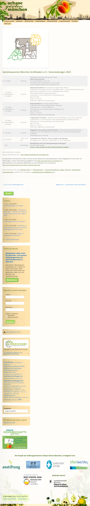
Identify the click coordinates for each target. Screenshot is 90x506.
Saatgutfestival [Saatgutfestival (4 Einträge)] (8, 393)
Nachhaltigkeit (40, 21)
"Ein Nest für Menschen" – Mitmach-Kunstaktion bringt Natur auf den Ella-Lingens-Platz (15, 212)
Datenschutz (22, 499)
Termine (75, 21)
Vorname (8, 301)
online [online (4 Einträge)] (23, 390)
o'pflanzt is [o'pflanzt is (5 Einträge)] (17, 390)
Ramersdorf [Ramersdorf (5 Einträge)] (16, 391)
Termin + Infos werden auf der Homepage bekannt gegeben (49, 147)
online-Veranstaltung (52, 170)
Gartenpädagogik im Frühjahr (13, 206)
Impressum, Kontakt (9, 499)
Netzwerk (19, 21)
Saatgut (62, 170)
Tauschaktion (76, 170)
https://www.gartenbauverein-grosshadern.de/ (35, 154)
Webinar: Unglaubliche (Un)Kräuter (14, 234)
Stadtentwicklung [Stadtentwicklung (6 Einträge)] (9, 395)
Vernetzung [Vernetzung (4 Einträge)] (25, 397)
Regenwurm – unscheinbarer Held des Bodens (72, 184)
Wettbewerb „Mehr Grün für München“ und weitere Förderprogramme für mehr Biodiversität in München (16, 257)
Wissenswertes (52, 21)
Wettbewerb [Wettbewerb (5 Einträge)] (7, 399)
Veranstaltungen (7, 172)
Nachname (9, 307)
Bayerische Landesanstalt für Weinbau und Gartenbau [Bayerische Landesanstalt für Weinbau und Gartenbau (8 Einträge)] (14, 367)
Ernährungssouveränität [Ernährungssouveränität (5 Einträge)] (11, 370)
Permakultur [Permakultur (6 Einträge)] (8, 391)
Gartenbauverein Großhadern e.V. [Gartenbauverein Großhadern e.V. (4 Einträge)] (13, 374)
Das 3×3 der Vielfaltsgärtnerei (12, 184)
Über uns (7, 24)
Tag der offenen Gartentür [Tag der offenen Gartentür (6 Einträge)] (12, 397)
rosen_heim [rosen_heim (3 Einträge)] (23, 391)
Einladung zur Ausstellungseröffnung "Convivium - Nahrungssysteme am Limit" (16, 227)
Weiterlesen (12, 280)
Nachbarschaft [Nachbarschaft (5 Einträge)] (8, 388)
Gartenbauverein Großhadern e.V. (43, 172)
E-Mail (8, 295)
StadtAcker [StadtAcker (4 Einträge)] (16, 393)
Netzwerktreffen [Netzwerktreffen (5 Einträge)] (8, 390)
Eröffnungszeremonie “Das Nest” (14, 221)
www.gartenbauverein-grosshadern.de (49, 161)
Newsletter (10, 315)
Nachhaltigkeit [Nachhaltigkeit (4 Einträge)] (17, 388)
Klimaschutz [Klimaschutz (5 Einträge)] (7, 386)
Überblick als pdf (9, 423)
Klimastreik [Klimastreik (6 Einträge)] (15, 386)
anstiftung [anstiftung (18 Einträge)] (8, 362)
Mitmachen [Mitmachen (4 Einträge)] (23, 386)
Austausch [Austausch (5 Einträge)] (7, 364)
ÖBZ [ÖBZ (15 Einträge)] (20, 399)
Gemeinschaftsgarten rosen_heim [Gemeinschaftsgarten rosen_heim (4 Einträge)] (13, 378)
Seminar (68, 170)
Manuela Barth (38, 170)
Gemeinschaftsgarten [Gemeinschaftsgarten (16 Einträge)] (13, 376)
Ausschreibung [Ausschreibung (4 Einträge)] (18, 362)
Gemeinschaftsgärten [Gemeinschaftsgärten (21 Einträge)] (13, 380)
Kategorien (7, 408)
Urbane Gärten (9, 21)
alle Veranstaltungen (12, 239)
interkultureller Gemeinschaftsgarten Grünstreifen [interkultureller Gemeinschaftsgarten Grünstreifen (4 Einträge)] (14, 383)
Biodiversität (29, 21)
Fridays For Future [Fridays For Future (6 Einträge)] (10, 372)
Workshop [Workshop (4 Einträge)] (14, 399)
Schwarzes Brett (64, 21)
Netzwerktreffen (12, 317)
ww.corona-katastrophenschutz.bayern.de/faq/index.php (22, 165)
